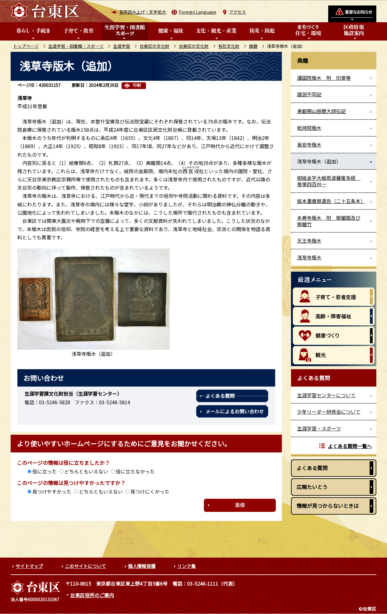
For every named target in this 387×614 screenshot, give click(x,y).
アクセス (237, 12)
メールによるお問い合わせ (234, 411)
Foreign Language (197, 12)
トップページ (26, 46)
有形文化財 (229, 46)
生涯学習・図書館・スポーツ (76, 46)
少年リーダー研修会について (328, 411)
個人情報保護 (141, 566)
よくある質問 (220, 395)
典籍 (253, 46)
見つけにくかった (149, 491)
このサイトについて (85, 566)
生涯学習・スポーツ (319, 428)
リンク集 (186, 566)
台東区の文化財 (154, 46)
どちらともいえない (86, 471)
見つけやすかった (51, 491)
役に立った (44, 471)
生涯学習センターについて (326, 395)
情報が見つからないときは (327, 505)
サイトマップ (29, 566)
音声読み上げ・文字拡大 (142, 12)
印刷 (137, 85)
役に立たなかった (135, 471)
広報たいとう (312, 487)
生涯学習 (121, 46)
